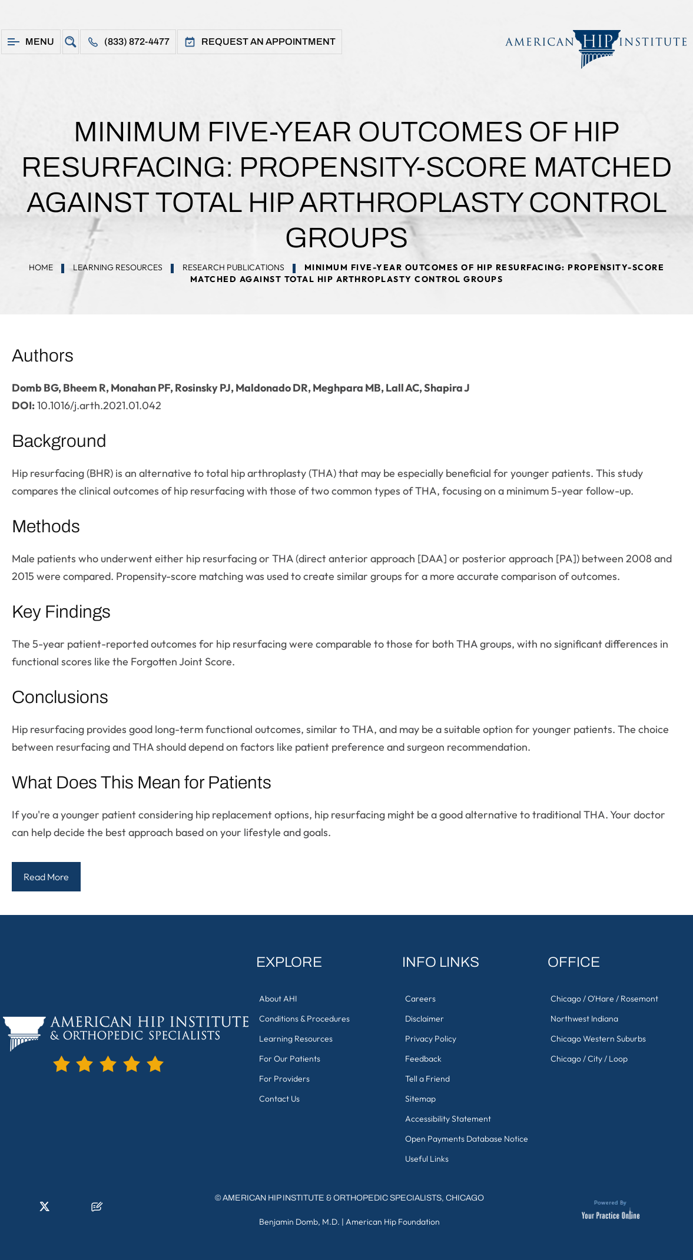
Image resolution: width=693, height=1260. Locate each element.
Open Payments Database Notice (466, 1138)
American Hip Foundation (393, 1221)
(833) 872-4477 (137, 42)
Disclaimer (424, 1018)
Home (41, 267)
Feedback (423, 1058)
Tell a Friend (427, 1078)
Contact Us (279, 1098)
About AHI (278, 998)
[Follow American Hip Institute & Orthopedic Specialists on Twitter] (44, 1210)
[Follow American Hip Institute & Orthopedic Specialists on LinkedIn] (26, 1210)
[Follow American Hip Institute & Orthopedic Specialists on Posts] (97, 1210)
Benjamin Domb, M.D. (299, 1221)
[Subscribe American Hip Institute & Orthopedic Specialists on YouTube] (79, 1210)
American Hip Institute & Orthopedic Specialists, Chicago (353, 1197)
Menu (39, 42)
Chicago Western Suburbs (598, 1038)
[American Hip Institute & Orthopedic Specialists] (590, 49)
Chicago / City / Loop (589, 1058)
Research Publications (233, 267)
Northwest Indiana (584, 1018)
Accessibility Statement (448, 1118)
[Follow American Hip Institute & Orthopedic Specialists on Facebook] (9, 1210)
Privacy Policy (430, 1038)
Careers (420, 998)
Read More (46, 877)
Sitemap (420, 1098)
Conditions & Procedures (304, 1018)
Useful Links (427, 1158)
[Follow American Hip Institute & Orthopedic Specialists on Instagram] (62, 1210)
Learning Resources (118, 267)
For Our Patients (289, 1058)
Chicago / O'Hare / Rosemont (604, 998)
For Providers (284, 1078)
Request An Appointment (268, 42)
